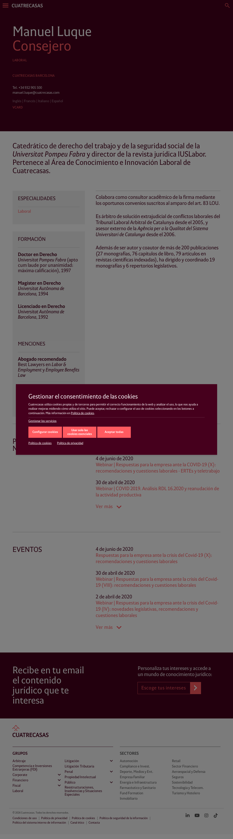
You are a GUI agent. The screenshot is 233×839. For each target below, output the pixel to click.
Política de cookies (82, 413)
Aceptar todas (114, 432)
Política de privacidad (70, 443)
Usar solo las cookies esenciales (79, 432)
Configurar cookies (45, 432)
